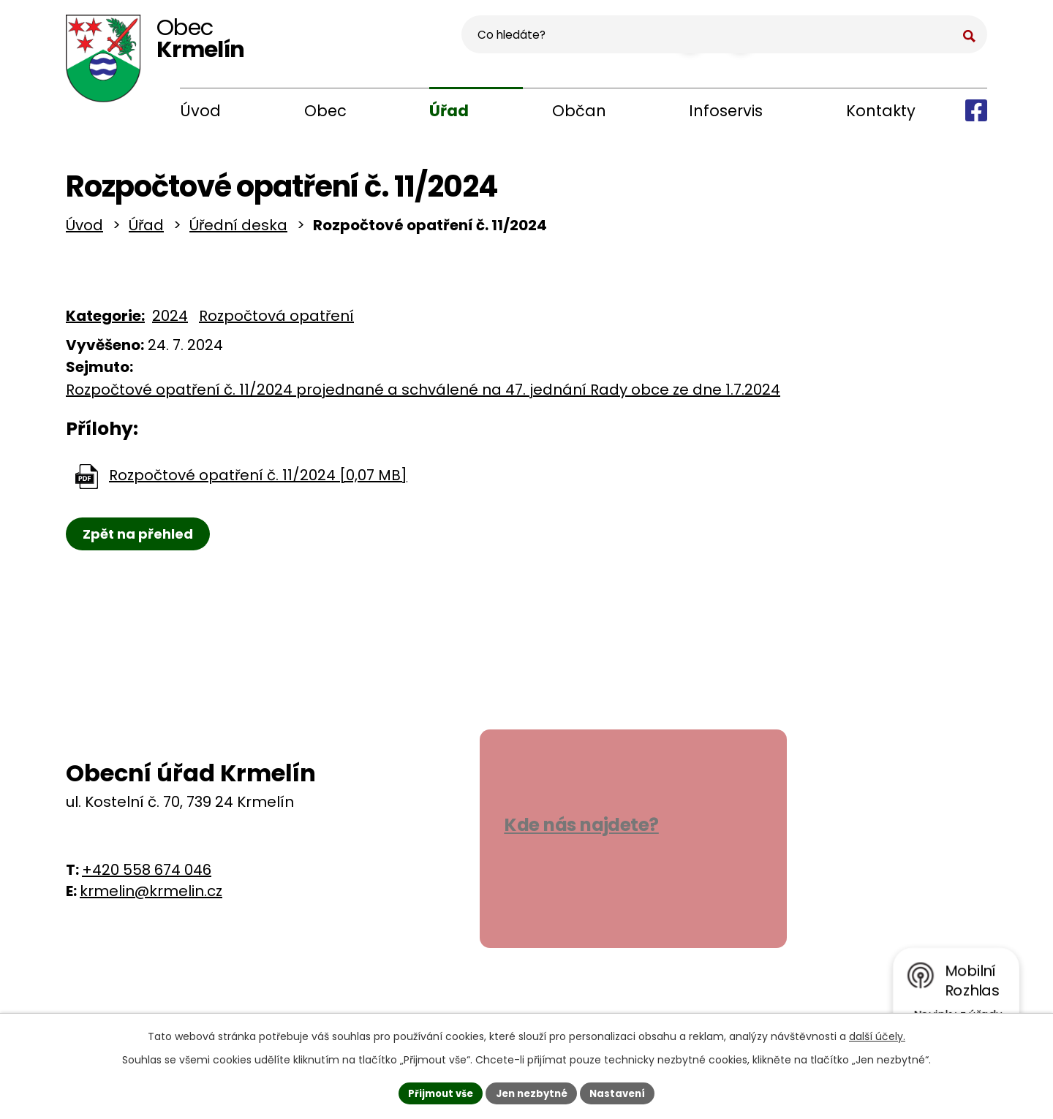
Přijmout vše (435, 1092)
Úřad (449, 110)
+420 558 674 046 (146, 875)
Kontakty (881, 110)
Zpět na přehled (141, 540)
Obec (325, 110)
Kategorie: (105, 321)
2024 (170, 321)
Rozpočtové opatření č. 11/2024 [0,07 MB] (258, 481)
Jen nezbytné (532, 1092)
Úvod (200, 110)
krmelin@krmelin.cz (151, 896)
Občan (579, 110)
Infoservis (726, 110)
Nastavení (623, 1092)
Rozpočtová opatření (276, 321)
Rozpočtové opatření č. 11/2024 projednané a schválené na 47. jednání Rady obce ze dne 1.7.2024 (423, 395)
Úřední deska (238, 231)
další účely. (877, 1034)
